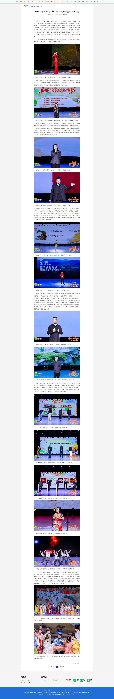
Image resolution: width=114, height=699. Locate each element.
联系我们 (30, 680)
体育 (83, 1)
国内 (38, 6)
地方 (87, 1)
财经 (33, 1)
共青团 (37, 1)
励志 (71, 1)
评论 (29, 1)
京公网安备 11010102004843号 (51, 690)
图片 (25, 1)
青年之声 (53, 1)
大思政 (42, 1)
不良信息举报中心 (45, 680)
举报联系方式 (56, 680)
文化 (75, 1)
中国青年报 (23, 680)
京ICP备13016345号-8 (36, 690)
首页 (17, 1)
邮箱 (29, 682)
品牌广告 (23, 682)
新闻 (21, 1)
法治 (58, 1)
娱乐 (91, 1)
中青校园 (66, 1)
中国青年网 (64, 14)
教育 (62, 1)
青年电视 (47, 1)
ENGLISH (96, 1)
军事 (79, 1)
